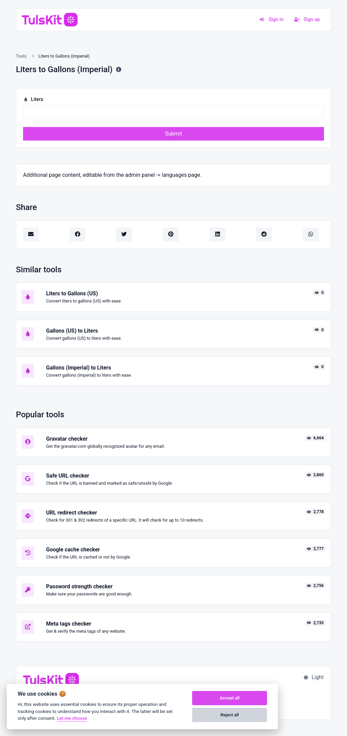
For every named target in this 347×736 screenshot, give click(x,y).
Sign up (307, 19)
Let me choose (72, 718)
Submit (173, 133)
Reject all (230, 714)
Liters (33, 99)
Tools (21, 56)
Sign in (271, 19)
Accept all (229, 697)
